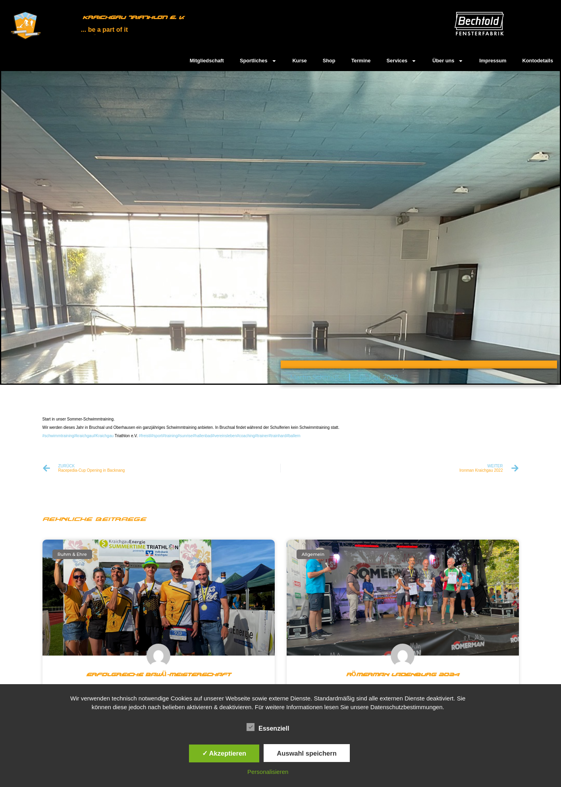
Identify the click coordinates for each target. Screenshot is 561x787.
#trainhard (277, 436)
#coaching (246, 436)
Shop (329, 61)
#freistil (145, 436)
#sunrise (185, 436)
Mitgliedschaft (207, 61)
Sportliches (258, 61)
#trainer (261, 436)
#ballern (293, 436)
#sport (156, 436)
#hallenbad (202, 436)
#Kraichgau (103, 436)
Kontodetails (537, 61)
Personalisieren (267, 771)
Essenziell (268, 727)
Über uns (447, 61)
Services (401, 61)
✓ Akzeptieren (224, 753)
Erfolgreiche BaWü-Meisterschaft (158, 675)
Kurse (299, 61)
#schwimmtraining (58, 436)
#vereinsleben (224, 436)
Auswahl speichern (306, 753)
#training (169, 436)
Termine (361, 61)
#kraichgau (84, 436)
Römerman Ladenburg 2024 (402, 675)
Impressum (492, 61)
